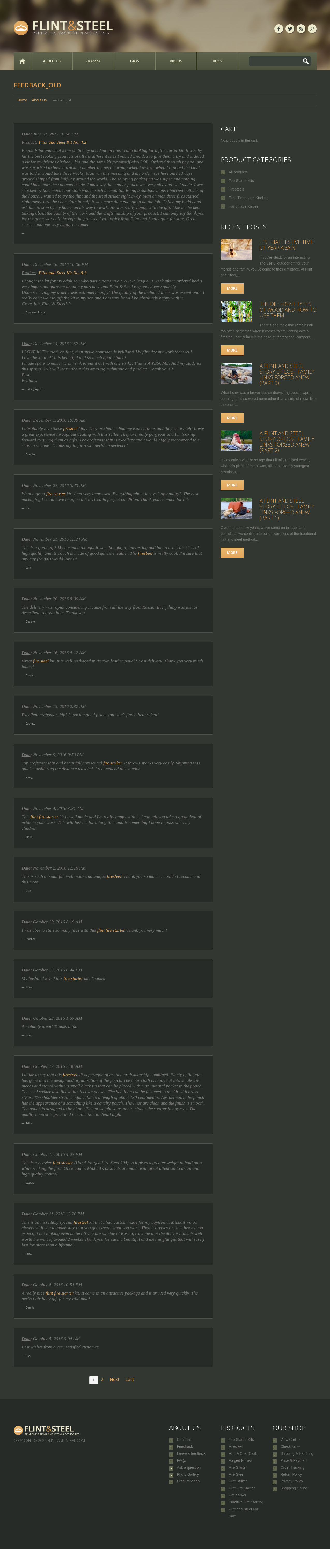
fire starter (56, 493)
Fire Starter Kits (241, 181)
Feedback (185, 1449)
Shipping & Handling (297, 1457)
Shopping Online (294, 1500)
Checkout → (290, 1449)
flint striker (63, 1162)
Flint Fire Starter (242, 1500)
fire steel (41, 660)
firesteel (70, 428)
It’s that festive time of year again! (286, 244)
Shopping (93, 61)
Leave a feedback (191, 1457)
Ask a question (189, 1474)
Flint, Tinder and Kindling (249, 198)
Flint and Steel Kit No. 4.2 (62, 142)
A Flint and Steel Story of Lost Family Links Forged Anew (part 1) (287, 509)
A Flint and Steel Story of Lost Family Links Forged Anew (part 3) (287, 374)
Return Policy (291, 1483)
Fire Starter (238, 1474)
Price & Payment (294, 1466)
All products (238, 172)
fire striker (112, 762)
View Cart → (291, 1440)
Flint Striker (238, 1491)
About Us (51, 61)
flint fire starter (44, 816)
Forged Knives (240, 1466)
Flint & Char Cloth (243, 1457)
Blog (217, 61)
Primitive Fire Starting (246, 1517)
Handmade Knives (243, 206)
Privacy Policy (292, 1491)
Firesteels (237, 189)
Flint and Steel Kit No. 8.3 (62, 272)
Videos (176, 61)
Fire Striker (237, 1509)
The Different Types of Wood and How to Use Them (288, 310)
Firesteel (236, 1449)
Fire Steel (236, 1483)
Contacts (184, 1440)
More (232, 288)
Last (130, 1379)
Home (22, 61)
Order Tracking (293, 1474)
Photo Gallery (188, 1483)
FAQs (134, 61)
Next (114, 1379)
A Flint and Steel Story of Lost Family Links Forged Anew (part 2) (287, 442)
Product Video (188, 1491)
